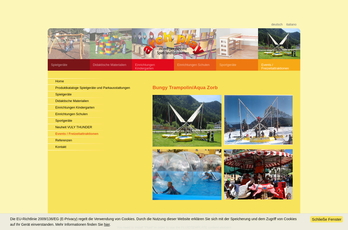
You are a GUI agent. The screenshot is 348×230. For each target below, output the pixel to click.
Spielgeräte (59, 65)
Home (59, 81)
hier (107, 224)
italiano (291, 24)
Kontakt (60, 147)
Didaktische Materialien (109, 65)
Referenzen (63, 140)
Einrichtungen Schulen (71, 114)
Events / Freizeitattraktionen (275, 66)
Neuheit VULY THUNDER (73, 127)
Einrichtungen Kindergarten (74, 107)
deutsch (277, 24)
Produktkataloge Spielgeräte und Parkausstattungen (92, 88)
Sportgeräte (227, 65)
